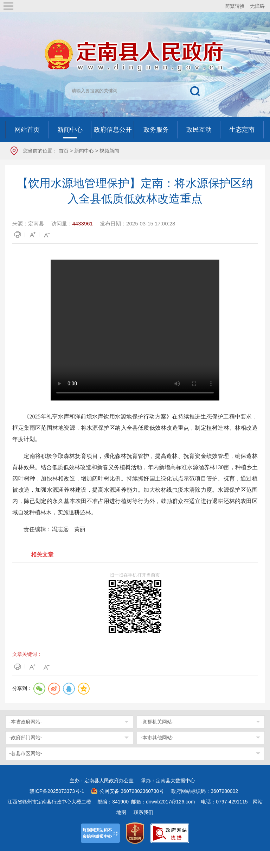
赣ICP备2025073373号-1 (57, 791)
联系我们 (143, 812)
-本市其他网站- (157, 737)
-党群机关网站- (157, 722)
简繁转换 (235, 6)
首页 (64, 151)
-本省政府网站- (25, 722)
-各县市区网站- (25, 753)
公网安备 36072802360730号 (131, 791)
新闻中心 (84, 151)
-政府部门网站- (25, 737)
